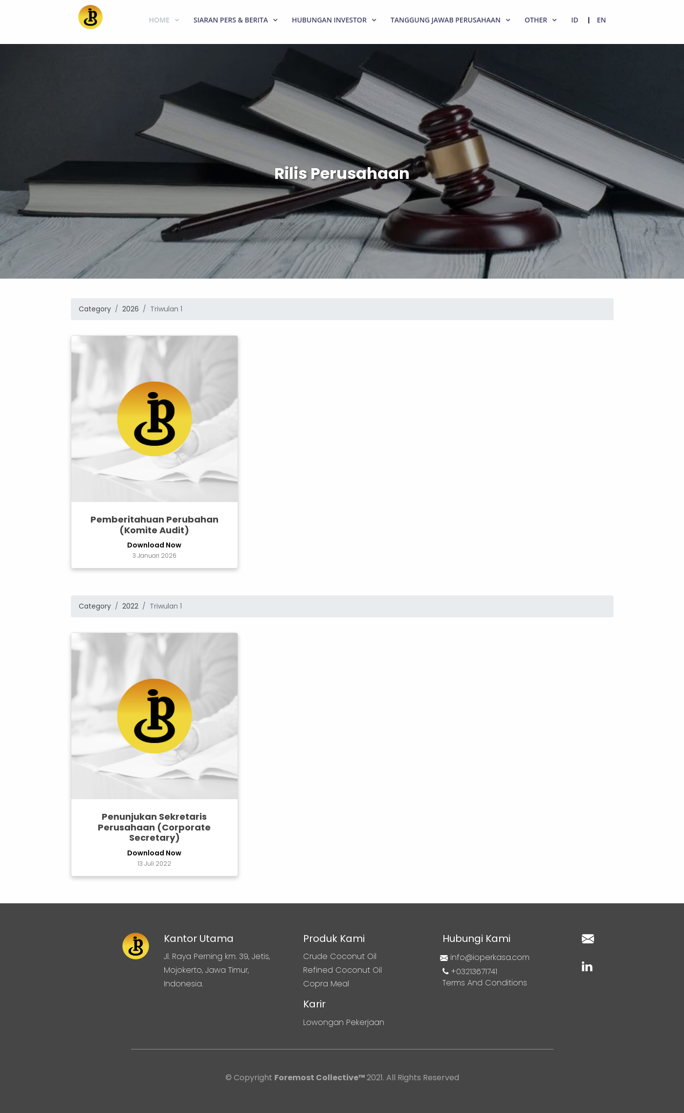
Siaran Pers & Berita (231, 19)
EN (601, 19)
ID (574, 19)
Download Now (154, 545)
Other (536, 19)
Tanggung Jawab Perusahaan (446, 19)
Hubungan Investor (329, 19)
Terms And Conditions (484, 982)
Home (159, 19)
